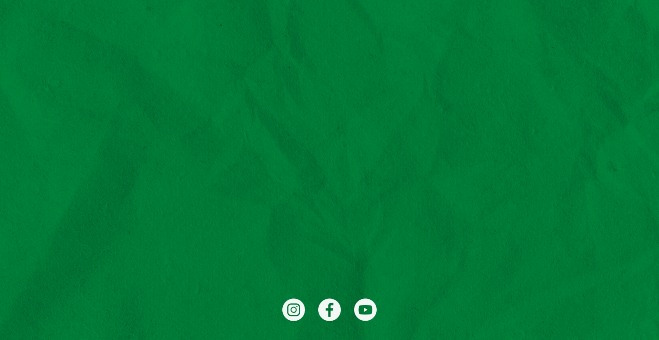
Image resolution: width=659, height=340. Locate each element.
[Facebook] (329, 309)
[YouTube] (365, 309)
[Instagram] (293, 309)
